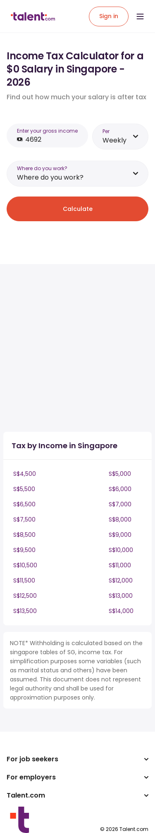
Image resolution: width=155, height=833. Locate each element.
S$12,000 (121, 580)
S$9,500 (24, 550)
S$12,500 (25, 596)
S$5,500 (24, 489)
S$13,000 (121, 596)
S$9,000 (120, 535)
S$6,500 (24, 504)
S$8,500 (24, 535)
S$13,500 (25, 611)
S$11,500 (24, 580)
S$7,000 (120, 504)
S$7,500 (24, 519)
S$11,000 (120, 565)
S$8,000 (120, 519)
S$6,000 (120, 489)
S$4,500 (24, 474)
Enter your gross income (47, 130)
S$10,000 (121, 550)
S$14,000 (121, 611)
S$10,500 (25, 565)
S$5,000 (120, 474)
